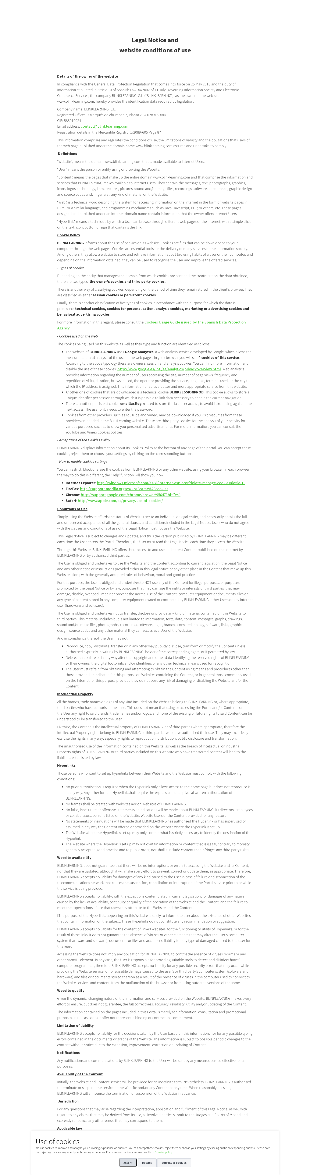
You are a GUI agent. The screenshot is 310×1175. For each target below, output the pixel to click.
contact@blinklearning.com (102, 126)
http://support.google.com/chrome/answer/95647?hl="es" (126, 487)
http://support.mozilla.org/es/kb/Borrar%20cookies (121, 481)
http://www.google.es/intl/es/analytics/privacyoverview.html (165, 362)
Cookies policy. (164, 1152)
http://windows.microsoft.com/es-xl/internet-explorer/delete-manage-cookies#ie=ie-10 (166, 476)
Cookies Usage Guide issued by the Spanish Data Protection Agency (198, 321)
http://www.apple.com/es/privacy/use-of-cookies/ (117, 493)
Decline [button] (147, 1162)
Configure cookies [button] (174, 1162)
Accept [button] (128, 1162)
